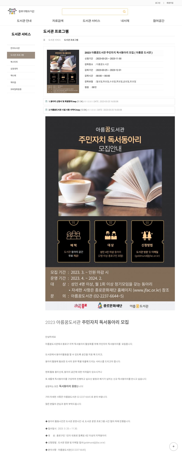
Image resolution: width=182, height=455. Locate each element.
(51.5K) (64, 101)
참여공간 (158, 20)
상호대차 (14, 69)
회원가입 (170, 3)
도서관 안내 (24, 20)
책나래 (13, 76)
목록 (170, 395)
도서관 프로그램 (17, 55)
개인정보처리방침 (136, 446)
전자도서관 (15, 48)
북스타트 (14, 62)
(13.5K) (66, 110)
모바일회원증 (16, 89)
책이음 (13, 82)
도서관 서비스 (91, 20)
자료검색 (57, 20)
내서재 (125, 20)
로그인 (157, 3)
